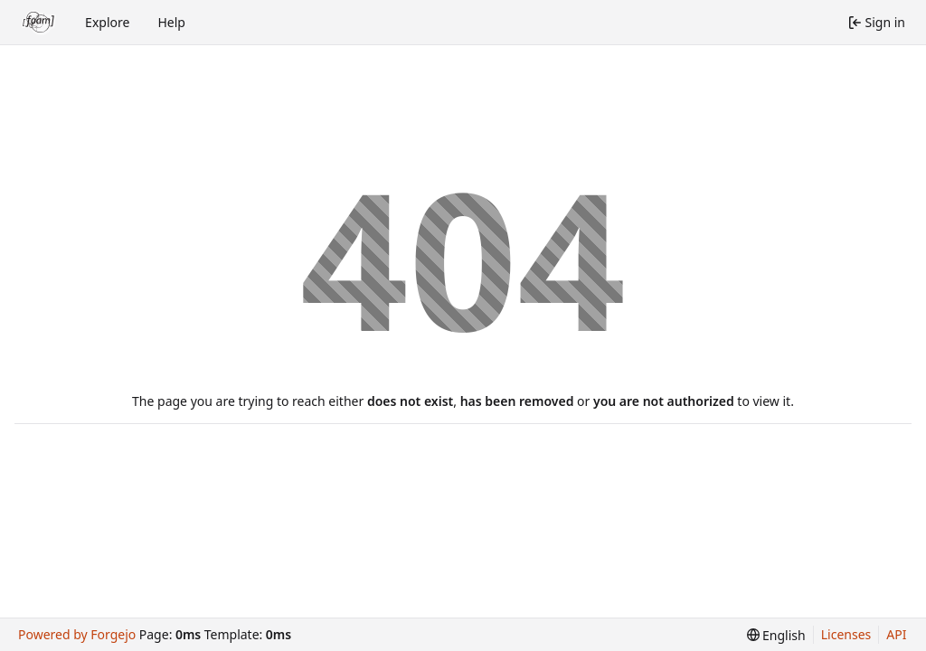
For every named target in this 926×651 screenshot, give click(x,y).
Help (171, 22)
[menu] (776, 635)
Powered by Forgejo (77, 634)
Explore (107, 22)
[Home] (39, 22)
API (896, 634)
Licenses (846, 634)
